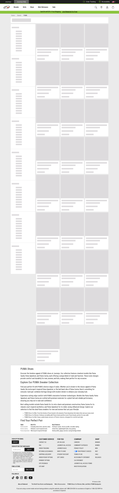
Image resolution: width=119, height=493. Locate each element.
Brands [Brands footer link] (97, 442)
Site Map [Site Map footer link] (41, 466)
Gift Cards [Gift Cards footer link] (60, 457)
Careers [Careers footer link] (77, 442)
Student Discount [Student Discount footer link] (63, 454)
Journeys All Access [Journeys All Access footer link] (64, 445)
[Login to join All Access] (50, 12)
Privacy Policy (16, 459)
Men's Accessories (60, 484)
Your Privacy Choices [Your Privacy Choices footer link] (82, 451)
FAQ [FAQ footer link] (40, 445)
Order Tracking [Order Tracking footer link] (44, 448)
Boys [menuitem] (28, 7)
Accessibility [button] (104, 2)
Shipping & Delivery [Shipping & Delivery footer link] (45, 454)
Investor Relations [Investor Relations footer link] (80, 466)
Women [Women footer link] (97, 445)
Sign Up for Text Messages (21, 446)
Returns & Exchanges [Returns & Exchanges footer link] (46, 451)
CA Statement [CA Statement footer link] (78, 460)
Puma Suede (24, 427)
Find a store (16, 466)
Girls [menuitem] (21, 7)
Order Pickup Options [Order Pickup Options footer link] (46, 457)
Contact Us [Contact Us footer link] (42, 442)
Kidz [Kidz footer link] (96, 451)
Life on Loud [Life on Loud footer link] (61, 442)
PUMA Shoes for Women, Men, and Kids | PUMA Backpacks (84, 484)
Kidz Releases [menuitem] (38, 7)
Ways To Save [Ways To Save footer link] (61, 451)
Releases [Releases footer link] (98, 457)
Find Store (29, 469)
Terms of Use (25, 457)
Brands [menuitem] (14, 7)
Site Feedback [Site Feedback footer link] (43, 463)
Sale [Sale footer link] (96, 454)
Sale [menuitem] (48, 7)
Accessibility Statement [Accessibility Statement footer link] (82, 457)
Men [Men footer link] (96, 448)
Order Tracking (89, 2)
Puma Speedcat (25, 431)
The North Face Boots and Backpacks (42, 484)
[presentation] (15, 7)
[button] (113, 2)
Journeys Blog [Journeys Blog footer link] (62, 448)
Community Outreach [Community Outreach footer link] (81, 445)
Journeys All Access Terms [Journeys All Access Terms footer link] (83, 463)
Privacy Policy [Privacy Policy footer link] (78, 448)
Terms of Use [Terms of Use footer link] (78, 454)
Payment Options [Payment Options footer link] (44, 460)
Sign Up (15, 442)
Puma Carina (24, 429)
